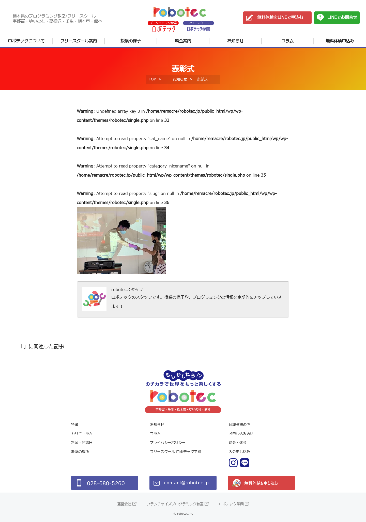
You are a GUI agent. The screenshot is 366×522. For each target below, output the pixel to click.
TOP (152, 79)
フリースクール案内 (78, 41)
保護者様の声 (239, 424)
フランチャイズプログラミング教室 (175, 504)
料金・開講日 (82, 442)
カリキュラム (82, 433)
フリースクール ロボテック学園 (175, 451)
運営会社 (124, 504)
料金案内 (183, 41)
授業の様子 (130, 41)
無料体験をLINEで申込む (280, 17)
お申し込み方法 (241, 433)
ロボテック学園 (231, 504)
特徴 (74, 424)
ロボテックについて (26, 41)
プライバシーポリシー (168, 442)
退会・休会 (238, 442)
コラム (287, 41)
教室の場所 (80, 451)
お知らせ (235, 41)
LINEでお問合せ (342, 17)
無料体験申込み (340, 41)
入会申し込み (239, 451)
